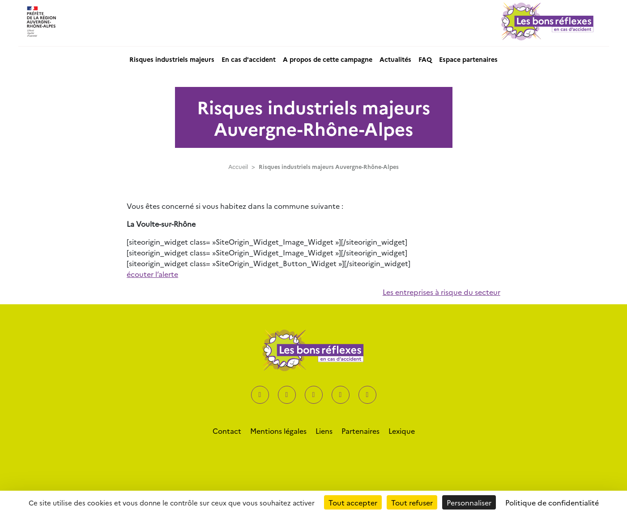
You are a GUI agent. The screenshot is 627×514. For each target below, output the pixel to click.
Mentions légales (278, 431)
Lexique (401, 431)
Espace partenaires (468, 59)
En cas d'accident (249, 59)
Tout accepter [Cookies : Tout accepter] (352, 502)
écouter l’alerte (152, 274)
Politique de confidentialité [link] (552, 502)
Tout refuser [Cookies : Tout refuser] (412, 502)
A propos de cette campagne (327, 59)
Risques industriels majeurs (171, 59)
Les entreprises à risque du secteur (441, 292)
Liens (324, 431)
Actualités (395, 59)
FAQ (425, 59)
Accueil (238, 166)
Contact (227, 431)
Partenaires (360, 431)
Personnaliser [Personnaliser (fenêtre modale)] (469, 502)
